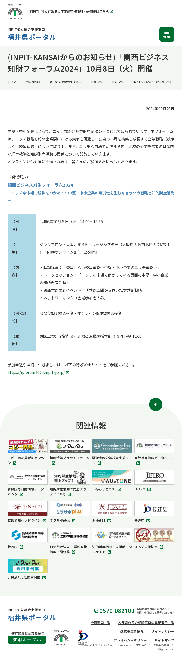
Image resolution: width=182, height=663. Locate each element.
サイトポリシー (162, 631)
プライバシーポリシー (130, 640)
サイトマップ (164, 640)
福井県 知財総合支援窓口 (65, 82)
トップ (12, 82)
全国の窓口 (33, 82)
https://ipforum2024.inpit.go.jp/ (39, 372)
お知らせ (96, 82)
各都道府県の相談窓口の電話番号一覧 (146, 622)
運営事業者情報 (132, 631)
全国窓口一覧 (100, 622)
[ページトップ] (155, 404)
